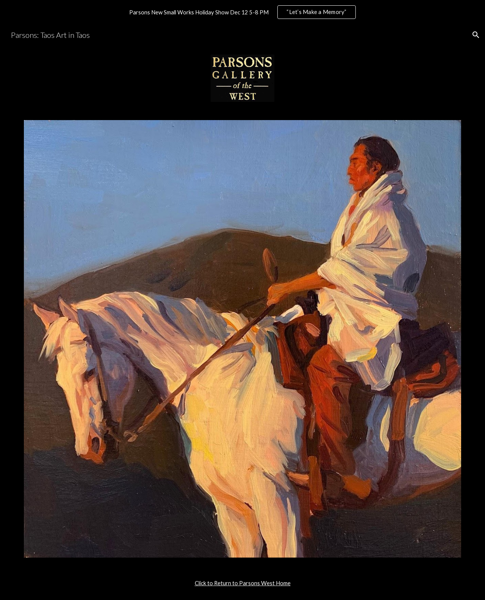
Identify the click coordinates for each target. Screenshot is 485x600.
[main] (242, 583)
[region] (242, 12)
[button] (476, 35)
